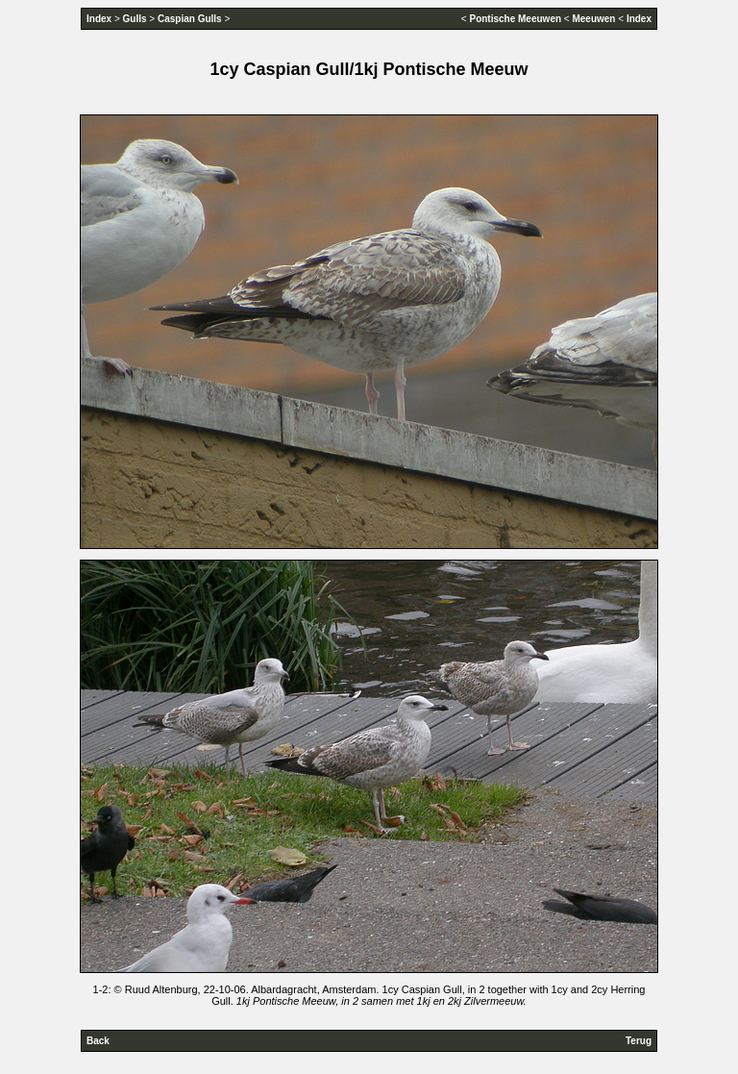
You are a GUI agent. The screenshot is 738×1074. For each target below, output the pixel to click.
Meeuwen (593, 18)
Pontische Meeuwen (515, 18)
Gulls (135, 18)
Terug (639, 1041)
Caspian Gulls (190, 18)
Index (98, 18)
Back (98, 1041)
